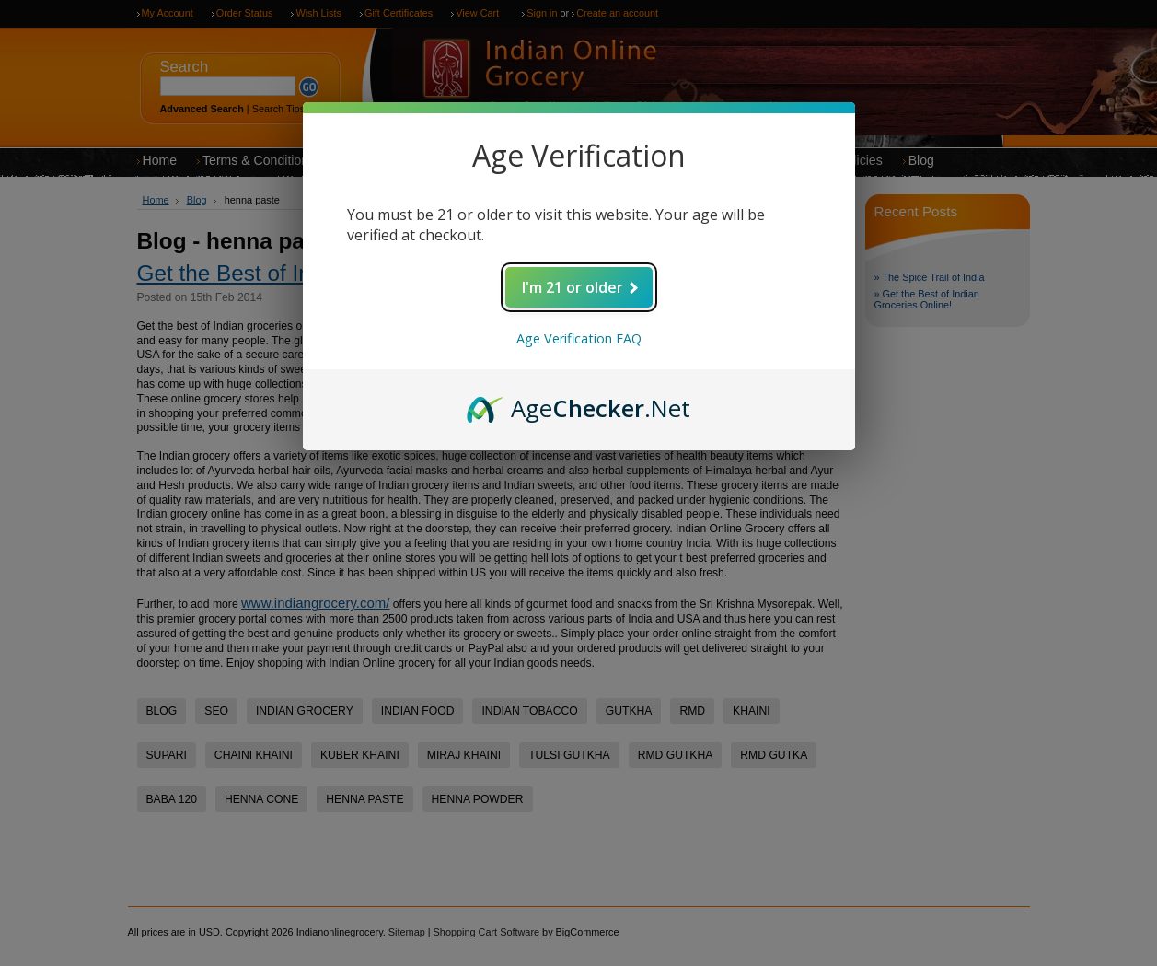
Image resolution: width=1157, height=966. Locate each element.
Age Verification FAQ (579, 338)
